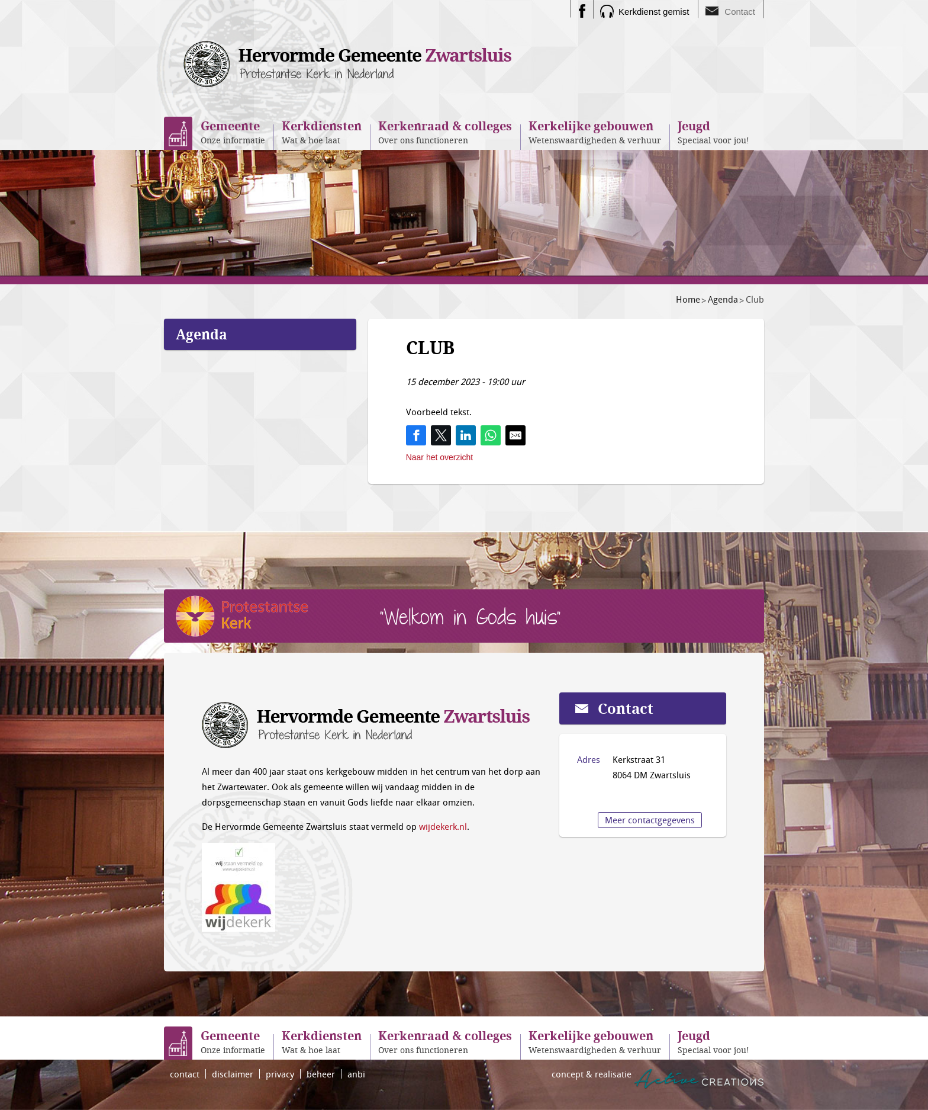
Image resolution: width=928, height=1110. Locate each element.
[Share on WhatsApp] (491, 435)
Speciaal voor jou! (713, 132)
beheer (321, 1074)
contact (184, 1074)
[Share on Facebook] (416, 435)
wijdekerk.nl (443, 826)
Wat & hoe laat (322, 132)
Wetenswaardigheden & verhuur (595, 132)
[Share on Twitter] (441, 435)
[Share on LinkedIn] (466, 435)
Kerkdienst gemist (653, 12)
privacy (280, 1074)
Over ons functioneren (445, 132)
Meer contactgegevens (650, 820)
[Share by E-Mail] (515, 435)
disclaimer (232, 1074)
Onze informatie (233, 132)
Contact (739, 12)
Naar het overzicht (439, 457)
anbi (356, 1074)
